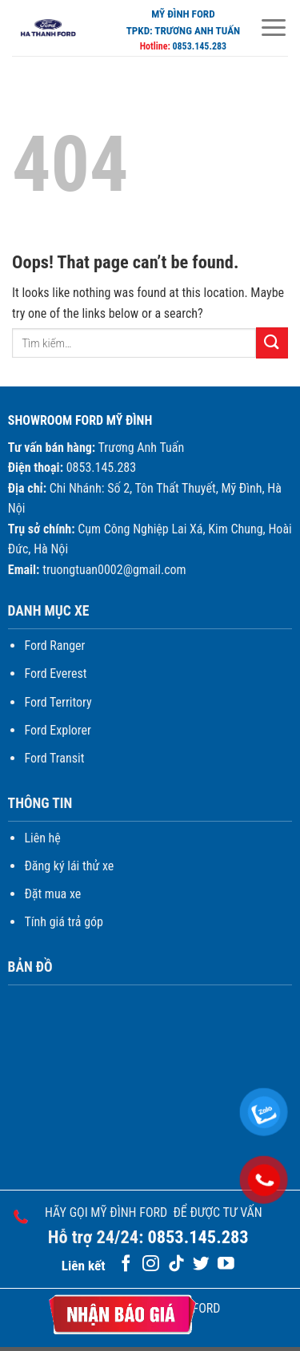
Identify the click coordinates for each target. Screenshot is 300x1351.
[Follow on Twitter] (201, 1264)
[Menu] (273, 27)
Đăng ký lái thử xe (69, 866)
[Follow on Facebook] (126, 1264)
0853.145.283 (199, 46)
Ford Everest (55, 673)
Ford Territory (57, 702)
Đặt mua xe (52, 893)
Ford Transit (54, 758)
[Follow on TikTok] (176, 1264)
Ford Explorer (57, 730)
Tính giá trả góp (63, 921)
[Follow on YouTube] (226, 1264)
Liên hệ (42, 838)
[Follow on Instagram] (150, 1264)
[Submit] (272, 343)
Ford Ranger (54, 645)
